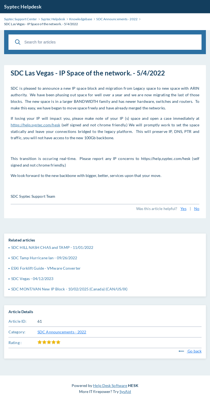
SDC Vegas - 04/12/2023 (32, 278)
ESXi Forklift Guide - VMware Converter (46, 268)
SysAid (125, 391)
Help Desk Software (110, 385)
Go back (190, 351)
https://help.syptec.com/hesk (35, 125)
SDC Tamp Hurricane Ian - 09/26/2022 (44, 257)
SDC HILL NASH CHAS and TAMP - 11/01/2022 (52, 247)
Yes (183, 208)
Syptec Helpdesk (23, 7)
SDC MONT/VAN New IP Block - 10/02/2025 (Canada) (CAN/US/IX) (69, 289)
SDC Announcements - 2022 (61, 332)
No (196, 208)
